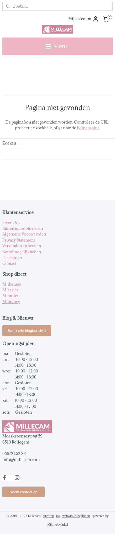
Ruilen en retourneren (22, 228)
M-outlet (10, 295)
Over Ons (11, 222)
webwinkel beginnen (76, 516)
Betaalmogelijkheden (21, 251)
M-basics (10, 289)
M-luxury (11, 301)
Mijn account (83, 19)
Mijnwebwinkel (57, 524)
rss (58, 516)
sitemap (48, 516)
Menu (57, 46)
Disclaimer (12, 257)
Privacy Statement (18, 240)
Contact (9, 263)
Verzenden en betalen (21, 245)
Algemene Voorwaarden (24, 234)
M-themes (11, 284)
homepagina (88, 127)
